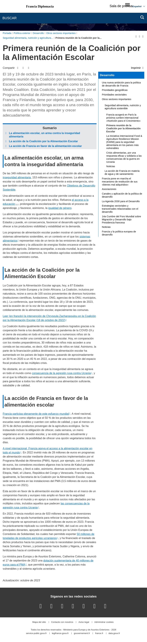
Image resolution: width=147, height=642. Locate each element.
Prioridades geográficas (115, 90)
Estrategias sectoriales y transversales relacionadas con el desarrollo (120, 208)
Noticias (110, 166)
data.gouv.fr (114, 633)
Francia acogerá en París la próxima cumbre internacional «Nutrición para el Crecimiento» (123, 117)
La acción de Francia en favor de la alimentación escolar (45, 146)
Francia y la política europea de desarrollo (119, 233)
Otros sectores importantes (116, 99)
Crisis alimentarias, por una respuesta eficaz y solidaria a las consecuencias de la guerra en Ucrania (124, 157)
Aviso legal (84, 622)
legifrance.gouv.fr (60, 633)
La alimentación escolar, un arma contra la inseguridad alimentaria (44, 135)
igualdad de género (60, 208)
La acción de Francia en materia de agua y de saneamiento (122, 172)
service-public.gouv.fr (36, 633)
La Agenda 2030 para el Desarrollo (121, 201)
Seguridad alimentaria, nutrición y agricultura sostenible (123, 107)
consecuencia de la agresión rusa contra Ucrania (61, 373)
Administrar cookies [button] (104, 622)
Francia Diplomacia (40, 6)
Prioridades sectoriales (114, 94)
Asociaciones (109, 189)
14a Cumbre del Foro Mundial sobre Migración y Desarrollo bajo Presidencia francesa (121, 219)
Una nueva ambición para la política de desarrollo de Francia (121, 84)
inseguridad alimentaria (17, 177)
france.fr (99, 633)
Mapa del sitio (39, 622)
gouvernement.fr (82, 633)
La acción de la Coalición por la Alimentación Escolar (43, 141)
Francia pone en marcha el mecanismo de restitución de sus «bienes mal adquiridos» (120, 181)
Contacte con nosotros (62, 622)
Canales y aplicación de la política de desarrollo (122, 195)
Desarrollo (107, 75)
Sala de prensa (121, 6)
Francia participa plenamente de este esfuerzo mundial (36, 413)
